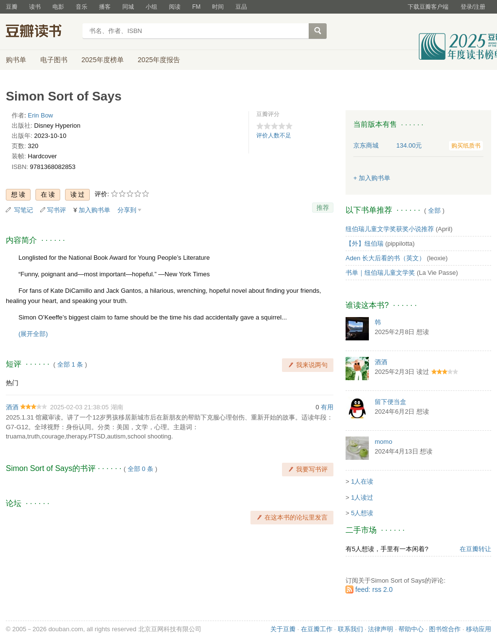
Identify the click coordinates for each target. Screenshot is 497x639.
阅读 (175, 6)
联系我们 (350, 629)
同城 (128, 6)
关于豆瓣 (283, 629)
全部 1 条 (70, 364)
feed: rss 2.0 (374, 589)
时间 (218, 6)
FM (196, 6)
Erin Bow (40, 115)
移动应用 (478, 629)
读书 (35, 6)
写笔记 (23, 210)
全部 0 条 (140, 468)
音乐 (81, 6)
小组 (151, 6)
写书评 (56, 210)
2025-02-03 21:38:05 (79, 407)
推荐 (322, 207)
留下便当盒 (390, 401)
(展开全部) (33, 333)
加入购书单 (94, 210)
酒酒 (12, 407)
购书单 (16, 60)
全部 (434, 210)
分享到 (126, 210)
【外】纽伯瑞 (364, 243)
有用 (327, 407)
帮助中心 (411, 629)
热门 (12, 383)
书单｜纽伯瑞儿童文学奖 (380, 272)
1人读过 (362, 497)
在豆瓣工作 (316, 629)
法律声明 (380, 629)
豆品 (241, 6)
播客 (105, 6)
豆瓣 (11, 6)
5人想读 (362, 513)
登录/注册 (473, 6)
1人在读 (362, 481)
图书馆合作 (445, 629)
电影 (58, 6)
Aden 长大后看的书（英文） (385, 258)
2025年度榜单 (103, 60)
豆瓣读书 (41, 32)
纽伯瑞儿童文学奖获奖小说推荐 (390, 229)
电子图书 (53, 60)
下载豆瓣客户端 (428, 6)
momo (383, 441)
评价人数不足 (273, 135)
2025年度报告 (159, 60)
